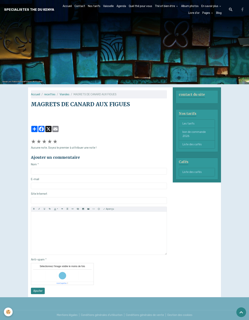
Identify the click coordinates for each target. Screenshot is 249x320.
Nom (34, 164)
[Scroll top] (241, 312)
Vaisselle (108, 6)
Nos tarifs (94, 6)
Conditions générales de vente (145, 315)
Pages (206, 13)
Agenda (121, 6)
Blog (219, 13)
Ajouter (38, 291)
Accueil (67, 6)
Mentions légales (67, 315)
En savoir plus (210, 6)
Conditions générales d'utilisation (102, 315)
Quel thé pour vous (140, 6)
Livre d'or (194, 13)
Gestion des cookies (179, 315)
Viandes (64, 94)
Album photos (190, 6)
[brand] (29, 9)
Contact (80, 6)
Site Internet (39, 194)
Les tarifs (188, 123)
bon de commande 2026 (194, 134)
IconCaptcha (62, 283)
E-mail (35, 179)
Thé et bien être (165, 6)
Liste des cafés (192, 144)
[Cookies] (8, 312)
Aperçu (108, 209)
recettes (49, 94)
